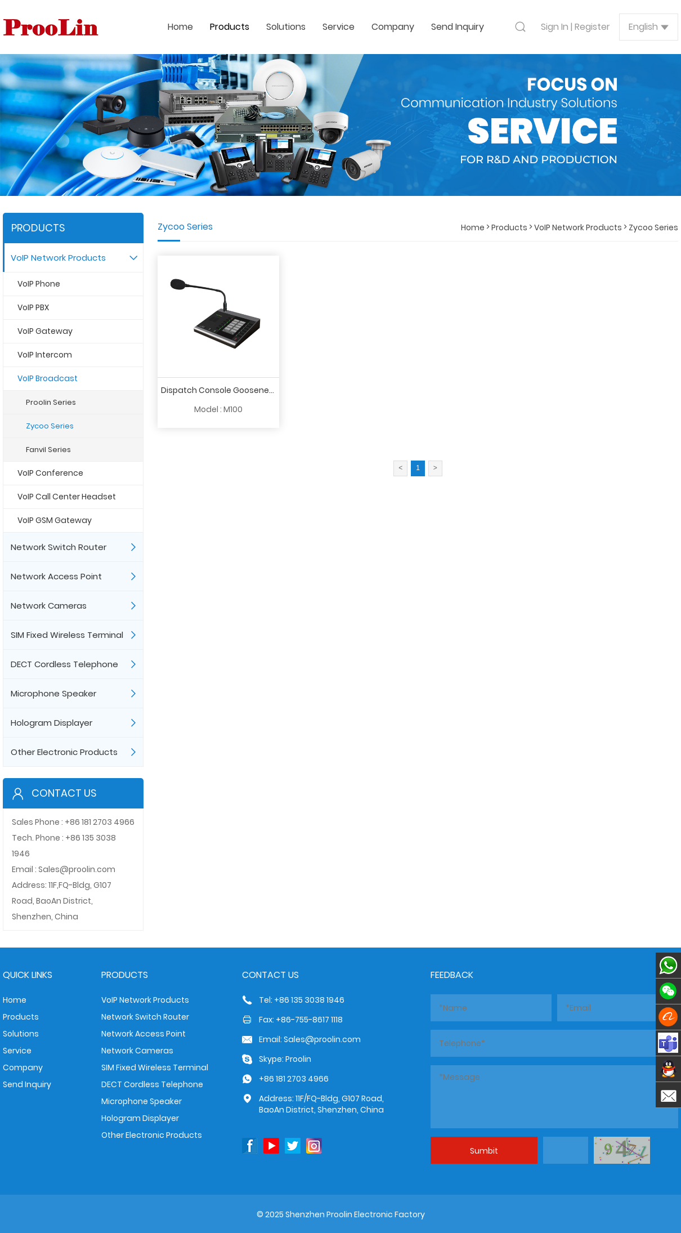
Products (229, 26)
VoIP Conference (50, 473)
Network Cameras (49, 605)
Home (180, 26)
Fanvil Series (48, 449)
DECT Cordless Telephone (64, 664)
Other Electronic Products (64, 752)
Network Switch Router (58, 547)
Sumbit (484, 1150)
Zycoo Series (50, 426)
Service (338, 26)
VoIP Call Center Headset (66, 496)
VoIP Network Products (58, 257)
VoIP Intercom (44, 354)
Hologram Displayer (51, 723)
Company (392, 26)
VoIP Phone (38, 283)
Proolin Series (51, 402)
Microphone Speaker (53, 693)
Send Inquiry (457, 26)
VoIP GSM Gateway (54, 520)
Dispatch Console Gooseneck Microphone (243, 390)
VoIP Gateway (45, 331)
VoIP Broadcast (47, 378)
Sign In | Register (575, 26)
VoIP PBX (33, 307)
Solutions (286, 26)
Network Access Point (56, 576)
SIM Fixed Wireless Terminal (67, 635)
